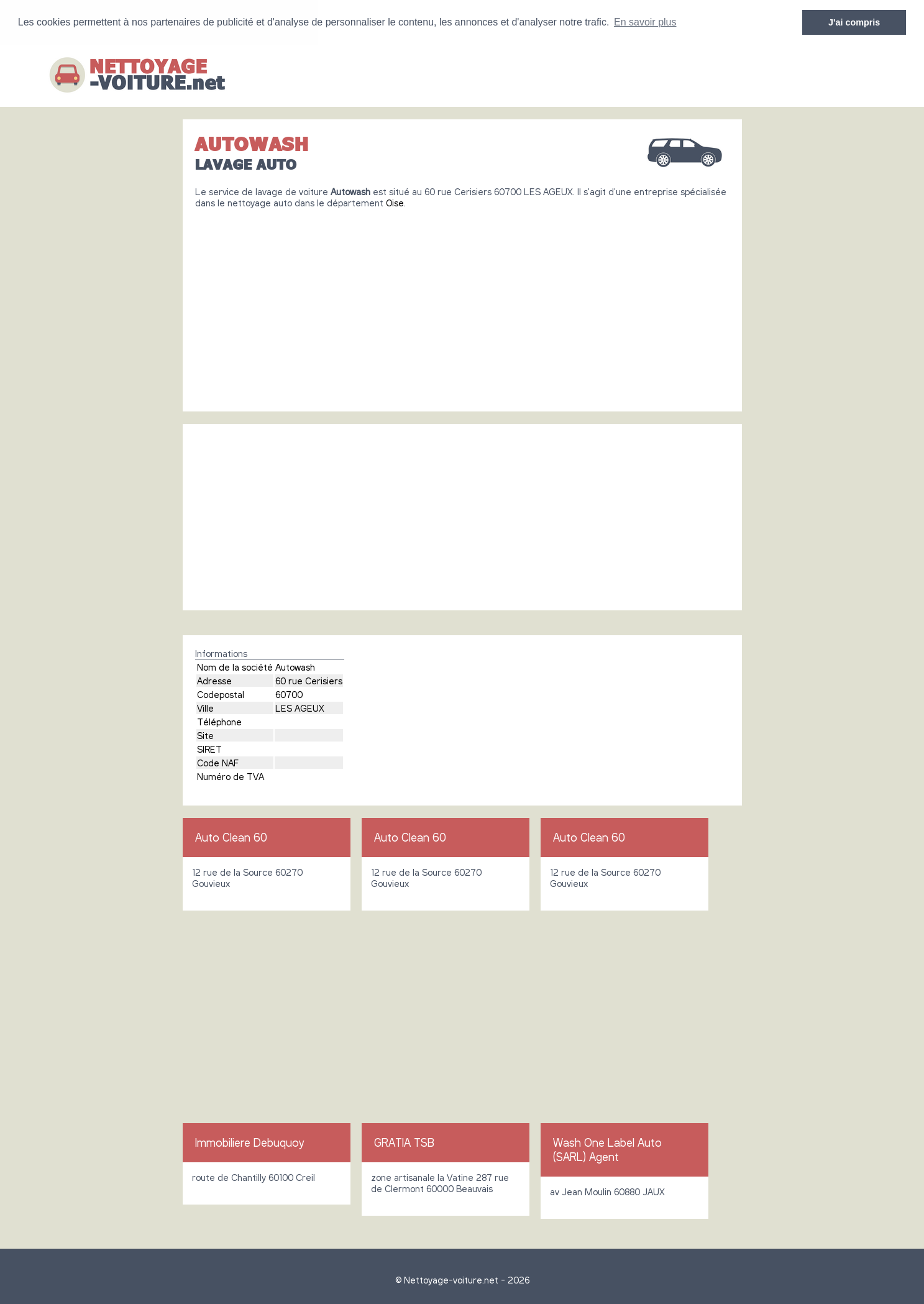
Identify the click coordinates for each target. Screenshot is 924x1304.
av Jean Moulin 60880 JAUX (607, 1191)
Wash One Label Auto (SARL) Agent (607, 1150)
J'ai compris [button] (854, 22)
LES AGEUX (299, 708)
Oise (395, 202)
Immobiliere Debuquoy (249, 1142)
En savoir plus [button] (645, 22)
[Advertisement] (462, 305)
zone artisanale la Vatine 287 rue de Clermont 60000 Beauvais (440, 1183)
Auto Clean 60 (231, 837)
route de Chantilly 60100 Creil (253, 1177)
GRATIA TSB (404, 1142)
